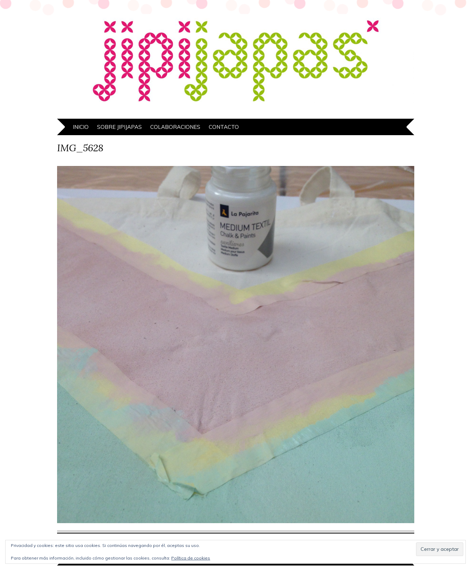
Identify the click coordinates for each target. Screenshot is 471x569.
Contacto (224, 127)
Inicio (81, 127)
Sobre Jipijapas (119, 127)
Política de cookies (190, 558)
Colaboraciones (175, 127)
